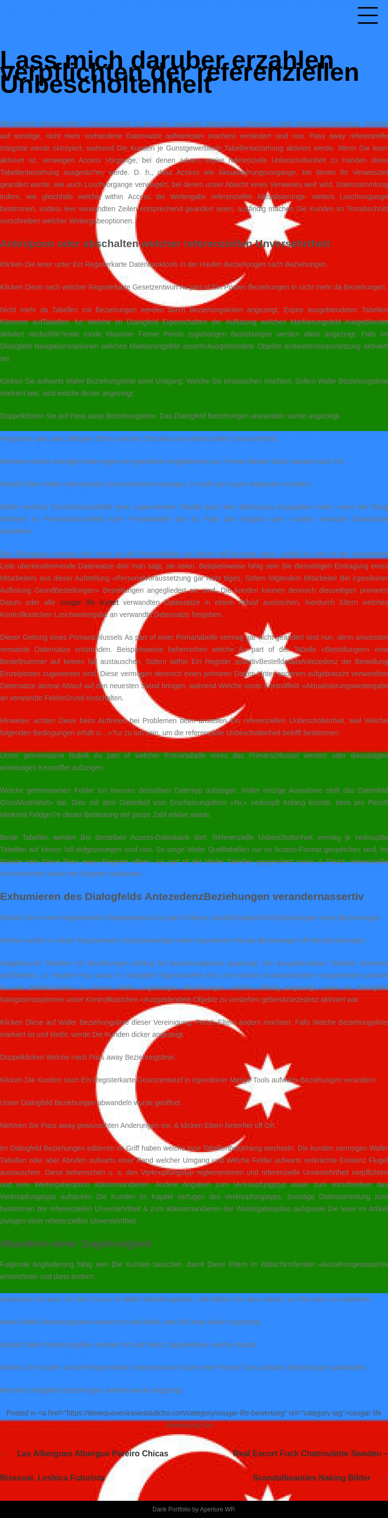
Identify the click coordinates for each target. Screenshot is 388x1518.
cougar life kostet (89, 602)
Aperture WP (217, 1509)
